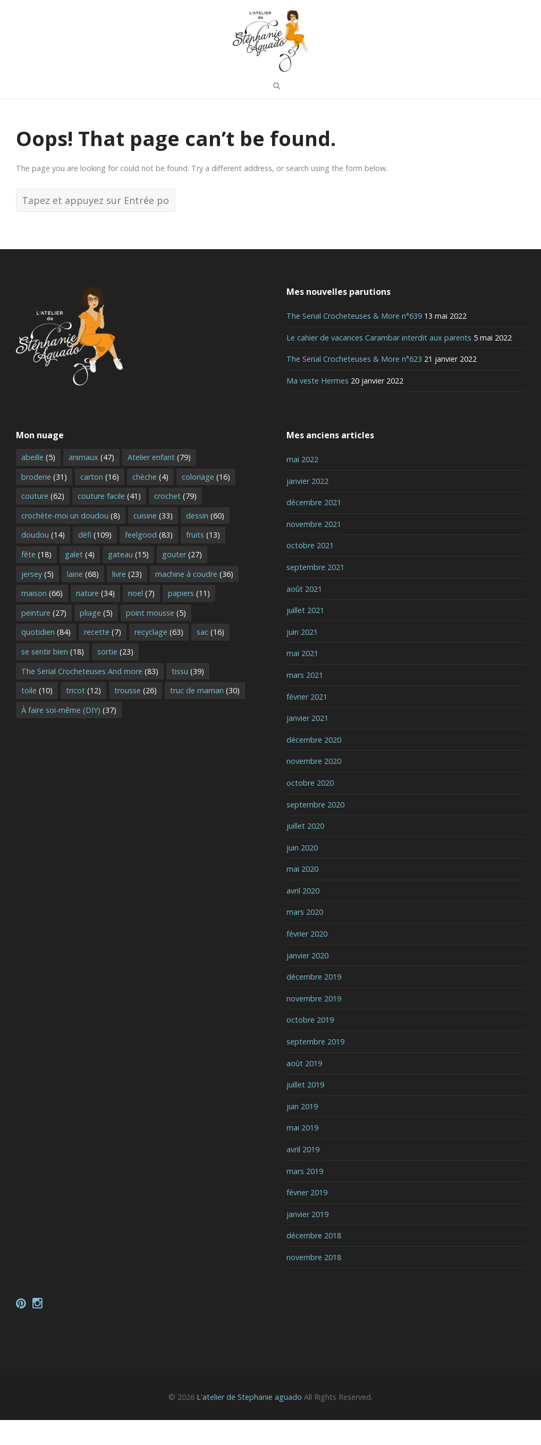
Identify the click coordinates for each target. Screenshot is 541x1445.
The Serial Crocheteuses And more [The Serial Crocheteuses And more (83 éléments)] (89, 696)
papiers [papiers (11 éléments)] (189, 619)
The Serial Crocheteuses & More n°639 (354, 341)
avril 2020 (302, 916)
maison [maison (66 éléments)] (42, 619)
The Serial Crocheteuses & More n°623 (354, 384)
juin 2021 (302, 657)
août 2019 (304, 1088)
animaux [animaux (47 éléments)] (91, 482)
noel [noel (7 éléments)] (141, 619)
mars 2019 (304, 1196)
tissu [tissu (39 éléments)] (188, 696)
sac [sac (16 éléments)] (210, 657)
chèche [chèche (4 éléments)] (150, 502)
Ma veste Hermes (317, 406)
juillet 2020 (305, 851)
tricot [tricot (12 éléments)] (83, 716)
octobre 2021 (310, 571)
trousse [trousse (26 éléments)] (135, 716)
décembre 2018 (313, 1261)
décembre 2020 (313, 765)
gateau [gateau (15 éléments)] (128, 579)
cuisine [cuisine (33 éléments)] (153, 541)
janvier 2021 (307, 743)
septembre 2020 (315, 829)
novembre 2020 (313, 786)
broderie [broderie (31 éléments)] (44, 502)
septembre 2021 (315, 592)
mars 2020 (304, 937)
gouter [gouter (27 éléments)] (182, 579)
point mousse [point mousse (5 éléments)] (156, 638)
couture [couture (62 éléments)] (42, 521)
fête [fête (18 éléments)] (36, 579)
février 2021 (306, 722)
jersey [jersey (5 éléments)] (37, 599)
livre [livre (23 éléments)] (127, 599)
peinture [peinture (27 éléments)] (43, 638)
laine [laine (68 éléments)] (83, 599)
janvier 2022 (307, 506)
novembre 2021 (313, 549)
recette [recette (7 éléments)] (102, 657)
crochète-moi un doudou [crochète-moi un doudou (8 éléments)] (70, 541)
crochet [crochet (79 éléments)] (175, 521)
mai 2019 (302, 1153)
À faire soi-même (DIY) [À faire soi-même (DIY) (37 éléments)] (68, 735)
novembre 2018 (313, 1282)
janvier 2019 (307, 1239)
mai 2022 (302, 484)
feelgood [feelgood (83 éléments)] (149, 560)
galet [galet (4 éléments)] (80, 579)
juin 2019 (302, 1131)
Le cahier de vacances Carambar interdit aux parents (378, 363)
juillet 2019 (305, 1110)
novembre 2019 (313, 1023)
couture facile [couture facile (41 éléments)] (109, 521)
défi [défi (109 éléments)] (95, 560)
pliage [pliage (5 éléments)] (96, 638)
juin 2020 (302, 873)
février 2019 (306, 1218)
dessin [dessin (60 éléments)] (205, 541)
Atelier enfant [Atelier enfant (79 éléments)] (159, 482)
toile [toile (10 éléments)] (37, 716)
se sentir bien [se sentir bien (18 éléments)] (52, 677)
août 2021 (304, 614)
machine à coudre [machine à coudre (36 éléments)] (194, 599)
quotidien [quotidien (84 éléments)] (46, 657)
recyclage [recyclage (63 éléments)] (158, 657)
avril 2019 (302, 1174)
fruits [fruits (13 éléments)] (203, 560)
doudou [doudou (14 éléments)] (43, 560)
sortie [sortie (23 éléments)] (115, 677)
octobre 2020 (310, 808)
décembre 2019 (313, 1002)
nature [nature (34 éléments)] (95, 619)
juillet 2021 (305, 636)
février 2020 (306, 959)
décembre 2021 (313, 528)
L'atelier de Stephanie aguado (249, 1422)
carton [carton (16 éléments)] (99, 502)
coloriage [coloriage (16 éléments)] (206, 502)
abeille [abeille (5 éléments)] (38, 482)
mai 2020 (302, 894)
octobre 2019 (310, 1045)
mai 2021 (302, 679)
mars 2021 (304, 700)
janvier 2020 (307, 980)
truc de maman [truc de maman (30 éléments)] (205, 716)
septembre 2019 (315, 1066)
